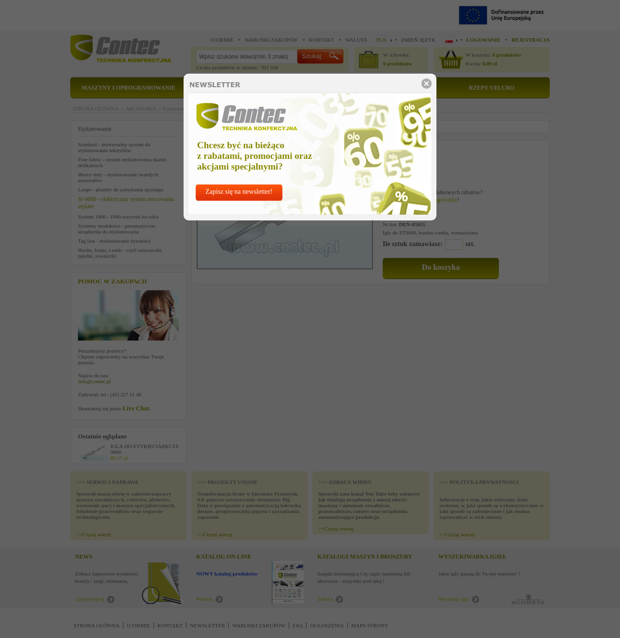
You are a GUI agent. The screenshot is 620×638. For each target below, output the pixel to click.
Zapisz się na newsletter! (239, 191)
